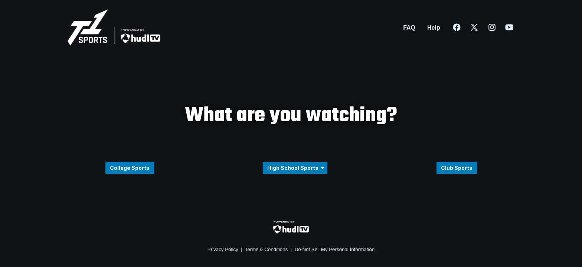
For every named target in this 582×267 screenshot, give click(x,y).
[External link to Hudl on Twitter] (478, 28)
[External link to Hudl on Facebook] (461, 28)
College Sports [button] (130, 168)
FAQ (409, 27)
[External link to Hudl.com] (291, 232)
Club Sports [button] (457, 168)
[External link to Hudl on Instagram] (496, 28)
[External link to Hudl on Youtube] (509, 28)
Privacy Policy (222, 249)
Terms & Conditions (266, 249)
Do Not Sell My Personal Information (335, 249)
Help (433, 27)
